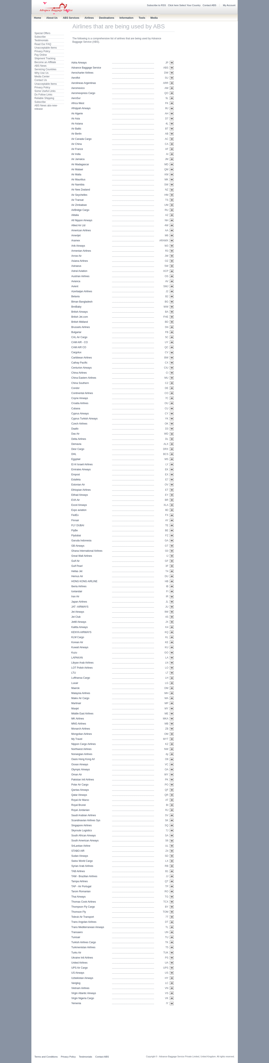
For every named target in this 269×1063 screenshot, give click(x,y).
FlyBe (74, 530)
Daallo (75, 428)
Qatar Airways (79, 794)
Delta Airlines (78, 439)
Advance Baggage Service (86, 67)
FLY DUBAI (77, 525)
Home (37, 17)
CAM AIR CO (78, 347)
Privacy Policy (42, 51)
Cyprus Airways (80, 413)
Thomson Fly (78, 911)
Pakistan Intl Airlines (82, 779)
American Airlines (81, 230)
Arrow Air (76, 255)
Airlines (89, 17)
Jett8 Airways (78, 621)
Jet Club (76, 616)
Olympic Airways (80, 769)
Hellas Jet (77, 571)
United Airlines (79, 962)
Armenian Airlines (81, 250)
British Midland (79, 321)
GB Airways (77, 545)
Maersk (75, 688)
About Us (52, 17)
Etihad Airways (79, 494)
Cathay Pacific (79, 362)
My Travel (76, 739)
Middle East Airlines (82, 713)
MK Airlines (77, 718)
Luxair (74, 683)
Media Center (42, 76)
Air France (77, 149)
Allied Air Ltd (78, 225)
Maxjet (75, 708)
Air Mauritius (78, 179)
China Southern (80, 383)
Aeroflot (75, 77)
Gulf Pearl (77, 566)
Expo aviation (79, 510)
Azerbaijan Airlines (81, 291)
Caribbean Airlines (81, 357)
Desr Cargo (77, 449)
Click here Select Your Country (184, 5)
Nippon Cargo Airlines (83, 744)
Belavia (75, 296)
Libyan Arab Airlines (82, 662)
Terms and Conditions (46, 1056)
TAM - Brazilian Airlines (84, 876)
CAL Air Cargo (79, 337)
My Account (229, 5)
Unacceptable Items (46, 47)
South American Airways (85, 840)
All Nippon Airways (81, 220)
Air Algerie (77, 113)
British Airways (79, 311)
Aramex (75, 240)
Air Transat (77, 199)
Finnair (75, 520)
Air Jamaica (78, 159)
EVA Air (75, 499)
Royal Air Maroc (80, 800)
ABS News (41, 65)
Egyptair (76, 459)
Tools (142, 17)
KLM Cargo (77, 637)
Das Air (75, 433)
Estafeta (76, 479)
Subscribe (40, 36)
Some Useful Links (45, 91)
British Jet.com (79, 316)
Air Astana (77, 123)
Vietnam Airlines (80, 988)
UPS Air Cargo (79, 967)
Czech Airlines (79, 423)
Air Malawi (77, 169)
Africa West (77, 103)
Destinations (106, 17)
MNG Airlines (78, 723)
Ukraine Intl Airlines (82, 957)
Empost (75, 474)
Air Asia (75, 118)
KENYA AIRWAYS (81, 632)
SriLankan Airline (80, 845)
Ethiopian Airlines (81, 489)
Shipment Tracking (45, 58)
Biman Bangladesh (82, 301)
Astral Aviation (79, 271)
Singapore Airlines (81, 825)
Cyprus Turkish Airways (84, 418)
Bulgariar (76, 332)
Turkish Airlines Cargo (83, 942)
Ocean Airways (79, 764)
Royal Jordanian (80, 810)
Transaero (77, 932)
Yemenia (76, 1003)
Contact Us (41, 80)
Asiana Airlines (79, 260)
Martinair (76, 703)
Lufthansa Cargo (80, 677)
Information (126, 17)
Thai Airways (78, 896)
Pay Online (41, 54)
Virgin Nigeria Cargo (82, 998)
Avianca (75, 281)
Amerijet (76, 235)
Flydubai (76, 535)
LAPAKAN (77, 657)
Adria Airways (79, 62)
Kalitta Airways (79, 627)
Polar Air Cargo (79, 784)
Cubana (75, 408)
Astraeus (76, 265)
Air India (76, 154)
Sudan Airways (79, 855)
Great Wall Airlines (81, 555)
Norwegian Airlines (81, 754)
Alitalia (75, 215)
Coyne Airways (79, 398)
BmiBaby (76, 306)
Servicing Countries (45, 69)
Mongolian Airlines (81, 733)
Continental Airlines (82, 393)
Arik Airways (78, 245)
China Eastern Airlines (83, 377)
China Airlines (79, 372)
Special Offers (42, 33)
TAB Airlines (78, 871)
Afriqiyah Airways (81, 108)
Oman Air (76, 774)
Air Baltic (76, 128)
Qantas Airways (80, 789)
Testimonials (41, 40)
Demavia (76, 444)
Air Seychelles (79, 194)
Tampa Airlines (79, 881)
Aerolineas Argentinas (83, 83)
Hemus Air (77, 576)
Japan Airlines (79, 601)
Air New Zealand (80, 189)
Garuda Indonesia (81, 540)
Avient (74, 286)
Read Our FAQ (43, 44)
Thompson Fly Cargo (83, 906)
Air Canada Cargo (81, 139)
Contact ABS (209, 5)
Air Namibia (77, 184)
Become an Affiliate (45, 62)
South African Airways (83, 835)
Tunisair (75, 937)
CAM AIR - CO (79, 342)
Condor (75, 388)
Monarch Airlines (80, 728)
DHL (73, 454)
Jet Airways (77, 611)
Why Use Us (42, 72)
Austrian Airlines (80, 276)
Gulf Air (75, 560)
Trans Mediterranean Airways (87, 927)
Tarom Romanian (81, 891)
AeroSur (76, 98)
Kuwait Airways (79, 647)
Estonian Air (78, 484)
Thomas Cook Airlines (83, 901)
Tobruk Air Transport (82, 916)
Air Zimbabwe (79, 205)
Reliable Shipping (44, 98)
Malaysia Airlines (80, 693)
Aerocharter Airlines (82, 72)
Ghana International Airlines (86, 550)
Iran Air (75, 596)
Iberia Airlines (79, 586)
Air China (76, 144)
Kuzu (74, 652)
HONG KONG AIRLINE (84, 581)
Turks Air (76, 952)
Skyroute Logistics (81, 830)
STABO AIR (77, 850)
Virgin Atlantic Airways (83, 993)
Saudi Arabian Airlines (83, 815)
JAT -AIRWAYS (79, 606)
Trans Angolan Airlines (83, 921)
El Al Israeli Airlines (82, 464)
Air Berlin (76, 133)
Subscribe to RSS (156, 5)
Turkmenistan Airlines (83, 947)
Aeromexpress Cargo (83, 93)
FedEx (75, 515)
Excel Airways (79, 505)
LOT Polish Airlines (82, 667)
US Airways (77, 972)
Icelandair (76, 591)
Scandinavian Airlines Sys (85, 820)
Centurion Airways (81, 367)
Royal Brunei (78, 805)
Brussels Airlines (80, 327)
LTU (73, 672)
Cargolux (76, 352)
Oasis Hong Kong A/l (83, 759)
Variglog (75, 983)
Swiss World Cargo (82, 860)
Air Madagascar (80, 164)
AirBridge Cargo (80, 210)
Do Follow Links (43, 94)
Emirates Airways (81, 469)
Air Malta (76, 174)
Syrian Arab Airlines (82, 866)
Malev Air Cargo (80, 698)
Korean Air (77, 642)
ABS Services (71, 17)
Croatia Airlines (79, 403)
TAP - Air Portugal (81, 886)
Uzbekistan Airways (82, 978)
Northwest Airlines (81, 749)
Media (154, 17)
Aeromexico (78, 88)
